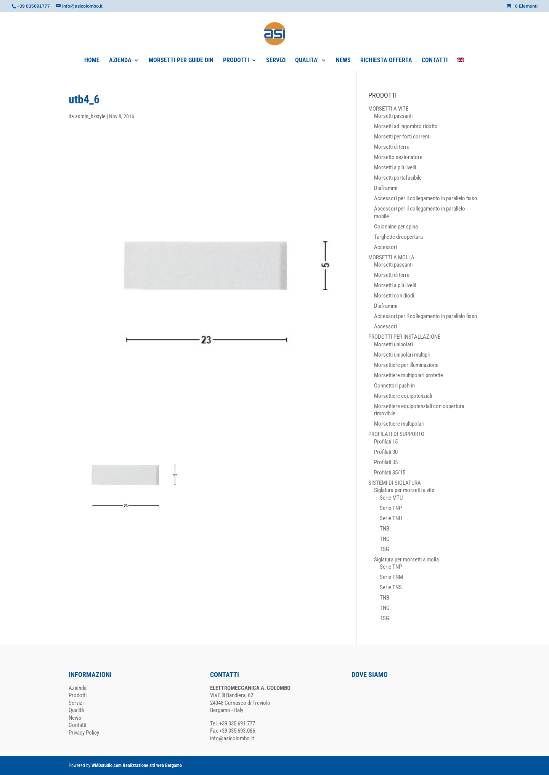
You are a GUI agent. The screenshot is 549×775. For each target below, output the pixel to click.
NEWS (343, 61)
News (75, 717)
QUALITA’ (307, 61)
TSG (384, 549)
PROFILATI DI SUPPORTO (396, 434)
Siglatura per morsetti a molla (406, 559)
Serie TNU (391, 518)
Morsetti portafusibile (398, 177)
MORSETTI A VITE (388, 108)
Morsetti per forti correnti (402, 136)
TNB (384, 528)
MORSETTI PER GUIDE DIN (181, 61)
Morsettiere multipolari (399, 423)
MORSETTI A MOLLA (391, 257)
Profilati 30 (386, 452)
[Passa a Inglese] (460, 64)
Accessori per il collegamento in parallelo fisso (425, 198)
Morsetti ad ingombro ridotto (406, 126)
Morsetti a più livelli (395, 167)
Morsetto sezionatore (398, 157)
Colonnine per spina (396, 226)
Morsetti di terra (391, 146)
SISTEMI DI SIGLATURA (394, 482)
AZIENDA (120, 61)
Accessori (385, 247)
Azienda (78, 688)
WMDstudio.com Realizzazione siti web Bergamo (137, 765)
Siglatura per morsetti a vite (404, 490)
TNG (385, 538)
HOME (92, 61)
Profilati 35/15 (389, 472)
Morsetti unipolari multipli (402, 354)
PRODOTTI (236, 61)
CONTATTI (435, 61)
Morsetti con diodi (394, 295)
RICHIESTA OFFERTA (386, 61)
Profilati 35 (386, 462)
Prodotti (78, 695)
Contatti (77, 725)
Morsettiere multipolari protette (408, 375)
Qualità (76, 710)
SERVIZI (276, 61)
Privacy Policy (84, 732)
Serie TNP (391, 508)
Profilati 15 (386, 441)
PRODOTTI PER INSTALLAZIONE (404, 336)
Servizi (76, 702)
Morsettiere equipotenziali (403, 395)
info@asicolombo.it (232, 738)
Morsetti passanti (393, 116)
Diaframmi (385, 188)
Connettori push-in (394, 385)
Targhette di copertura (398, 236)
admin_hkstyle (90, 116)
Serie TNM (391, 577)
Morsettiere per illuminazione (406, 365)
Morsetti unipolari (393, 344)
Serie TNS (391, 587)
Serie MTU (391, 497)
